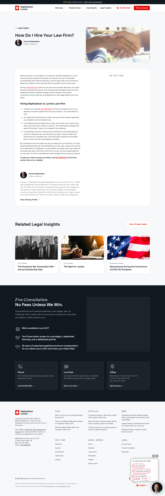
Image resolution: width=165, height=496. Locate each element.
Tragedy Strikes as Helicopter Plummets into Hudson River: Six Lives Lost (135, 425)
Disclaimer (125, 452)
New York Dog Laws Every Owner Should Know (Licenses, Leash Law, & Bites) (102, 422)
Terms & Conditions (128, 448)
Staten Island (93, 463)
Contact (58, 459)
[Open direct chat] (153, 456)
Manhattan (92, 456)
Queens (91, 459)
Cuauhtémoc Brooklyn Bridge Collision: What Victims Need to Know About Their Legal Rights (135, 417)
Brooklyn (91, 448)
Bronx (90, 444)
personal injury (32, 87)
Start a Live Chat (72, 386)
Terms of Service (62, 486)
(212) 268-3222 (25, 445)
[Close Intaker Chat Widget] (156, 456)
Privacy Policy (126, 444)
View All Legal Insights (138, 224)
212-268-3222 (46, 109)
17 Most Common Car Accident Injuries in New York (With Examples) (102, 428)
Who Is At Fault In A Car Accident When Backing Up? (69, 416)
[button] (60, 8)
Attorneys (58, 444)
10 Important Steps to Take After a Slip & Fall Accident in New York (102, 416)
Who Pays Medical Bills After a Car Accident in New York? (67, 428)
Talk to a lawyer (142, 8)
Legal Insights (105, 8)
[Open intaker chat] (134, 482)
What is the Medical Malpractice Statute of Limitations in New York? (69, 422)
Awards (57, 448)
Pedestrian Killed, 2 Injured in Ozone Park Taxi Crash (134, 431)
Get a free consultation (93, 2)
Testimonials (59, 456)
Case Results (91, 8)
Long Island (92, 452)
